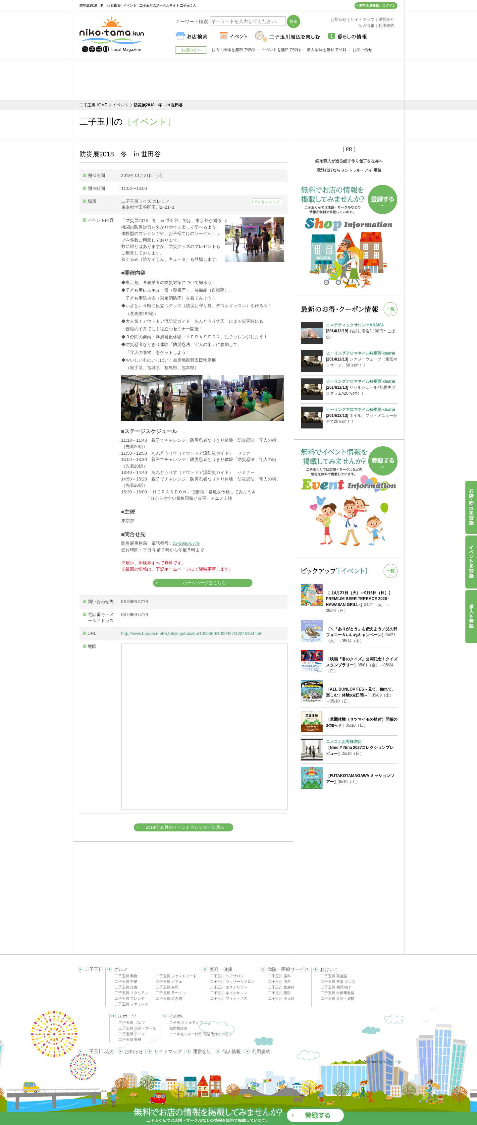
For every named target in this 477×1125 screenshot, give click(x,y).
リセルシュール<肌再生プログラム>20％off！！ (362, 387)
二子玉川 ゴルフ (132, 1023)
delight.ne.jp (392, 1062)
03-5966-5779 (186, 543)
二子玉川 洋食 (126, 987)
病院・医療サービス (288, 969)
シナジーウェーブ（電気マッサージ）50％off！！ (362, 358)
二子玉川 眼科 (279, 993)
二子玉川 (93, 969)
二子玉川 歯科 (279, 976)
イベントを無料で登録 (281, 49)
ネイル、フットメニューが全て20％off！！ (362, 415)
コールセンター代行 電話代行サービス (200, 1034)
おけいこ (329, 969)
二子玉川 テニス (132, 1034)
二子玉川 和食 (126, 976)
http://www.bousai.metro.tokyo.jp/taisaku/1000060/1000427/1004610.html (191, 633)
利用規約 (261, 1051)
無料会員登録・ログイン (377, 5)
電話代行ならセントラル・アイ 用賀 (349, 170)
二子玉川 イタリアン (131, 993)
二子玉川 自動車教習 (337, 993)
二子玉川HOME (93, 105)
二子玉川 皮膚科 (281, 987)
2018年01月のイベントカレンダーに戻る (184, 827)
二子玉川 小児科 (281, 998)
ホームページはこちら (204, 582)
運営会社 (202, 1051)
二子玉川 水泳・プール (137, 1028)
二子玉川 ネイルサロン (228, 993)
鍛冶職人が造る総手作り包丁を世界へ (349, 161)
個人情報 (231, 1051)
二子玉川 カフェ (169, 982)
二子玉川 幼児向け (336, 987)
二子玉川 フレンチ (130, 998)
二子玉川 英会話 (334, 976)
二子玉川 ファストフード (176, 976)
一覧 (391, 309)
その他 (176, 1016)
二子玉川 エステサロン (228, 987)
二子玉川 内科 (279, 982)
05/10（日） (360, 747)
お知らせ (134, 1051)
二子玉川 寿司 (167, 987)
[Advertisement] (238, 80)
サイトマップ (168, 1051)
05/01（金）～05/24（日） (362, 665)
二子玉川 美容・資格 (337, 998)
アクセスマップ (266, 202)
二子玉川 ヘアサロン (227, 976)
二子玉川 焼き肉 (169, 998)
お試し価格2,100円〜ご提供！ (362, 330)
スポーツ (127, 1016)
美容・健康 (221, 969)
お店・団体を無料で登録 (233, 49)
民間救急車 (178, 1028)
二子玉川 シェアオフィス (189, 1023)
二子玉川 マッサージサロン (232, 982)
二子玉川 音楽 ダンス (338, 982)
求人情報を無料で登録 (326, 49)
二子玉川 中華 (126, 982)
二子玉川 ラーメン (171, 993)
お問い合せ (362, 49)
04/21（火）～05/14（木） (362, 635)
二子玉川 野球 (130, 1039)
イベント (121, 105)
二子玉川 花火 (99, 1051)
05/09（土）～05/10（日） (361, 695)
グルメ (121, 969)
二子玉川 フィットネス (228, 998)
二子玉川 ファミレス (131, 1004)
